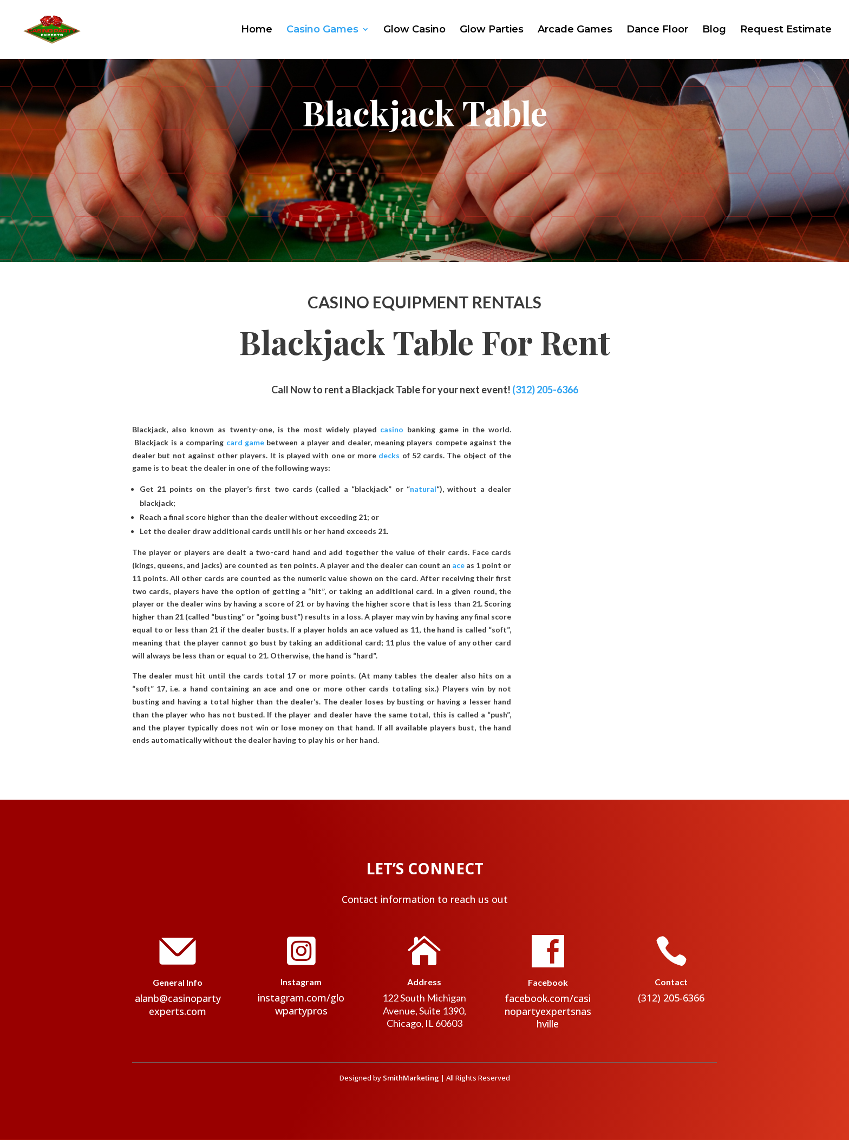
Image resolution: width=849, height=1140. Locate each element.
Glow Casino (414, 31)
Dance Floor (657, 31)
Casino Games (322, 31)
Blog (714, 31)
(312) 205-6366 (545, 390)
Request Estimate (786, 31)
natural (423, 488)
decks (389, 455)
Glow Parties (492, 31)
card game (245, 442)
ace (458, 565)
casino (391, 429)
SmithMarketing (411, 1078)
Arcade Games (575, 31)
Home (256, 31)
